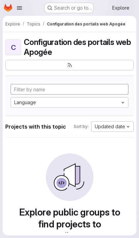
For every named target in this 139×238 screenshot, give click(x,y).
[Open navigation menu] (19, 8)
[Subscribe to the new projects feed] (69, 65)
